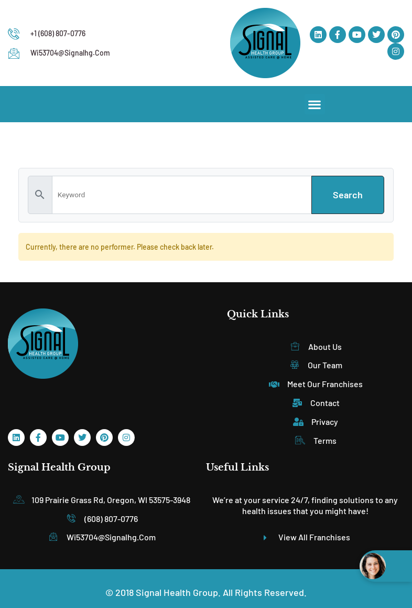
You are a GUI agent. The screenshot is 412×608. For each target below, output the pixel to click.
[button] (315, 104)
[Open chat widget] (386, 566)
